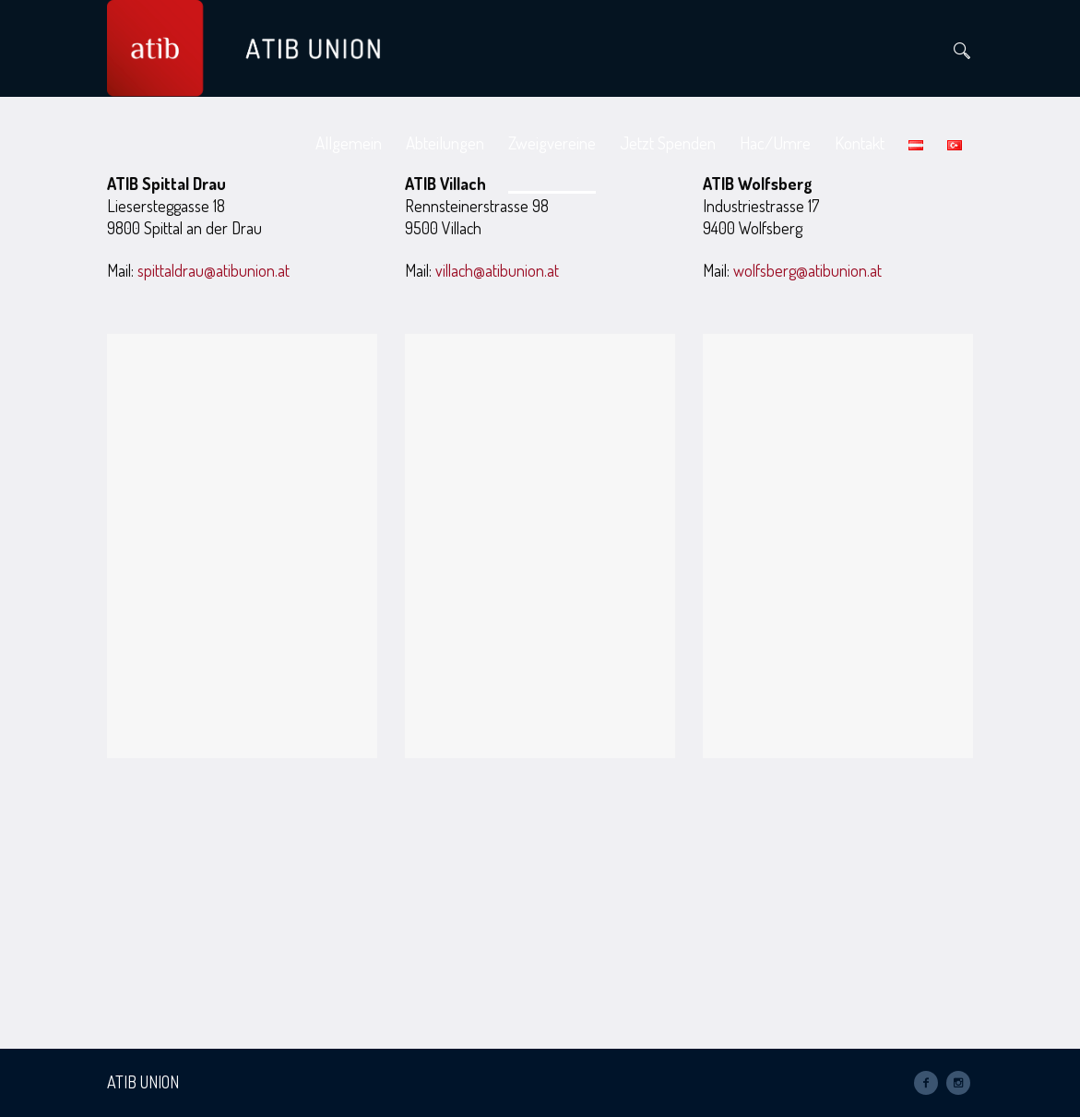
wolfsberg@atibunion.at (807, 270)
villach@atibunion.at (497, 270)
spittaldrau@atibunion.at (213, 270)
